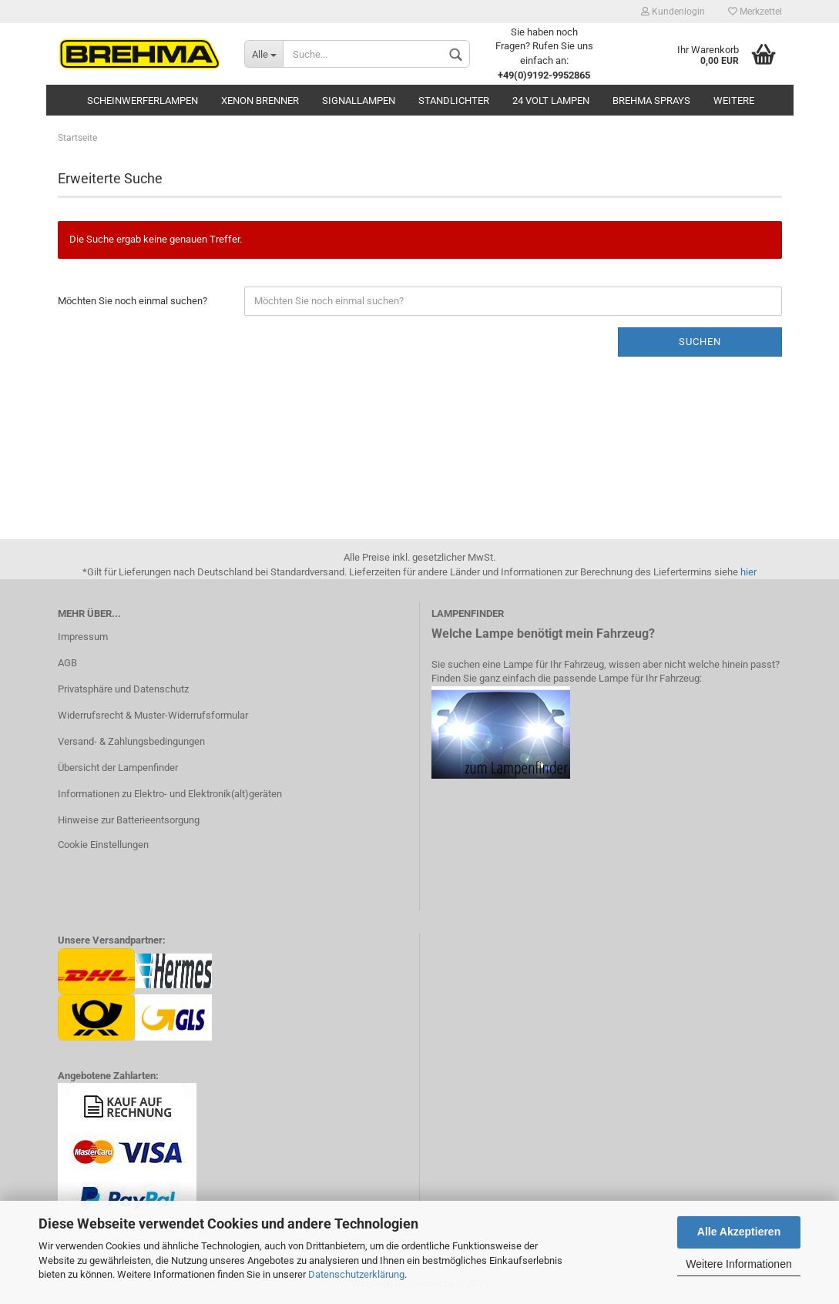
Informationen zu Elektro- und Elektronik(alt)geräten (170, 793)
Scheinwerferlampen (142, 100)
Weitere (733, 100)
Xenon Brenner (260, 100)
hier (748, 572)
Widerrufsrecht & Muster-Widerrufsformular (153, 715)
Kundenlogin (673, 11)
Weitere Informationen (738, 1264)
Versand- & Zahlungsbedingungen (131, 741)
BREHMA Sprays (651, 100)
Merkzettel (755, 11)
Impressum (83, 636)
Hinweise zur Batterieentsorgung (129, 820)
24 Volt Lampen (550, 100)
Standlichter (453, 100)
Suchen (700, 341)
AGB (67, 663)
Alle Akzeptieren (738, 1231)
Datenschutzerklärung (356, 1274)
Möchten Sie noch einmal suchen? (132, 301)
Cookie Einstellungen (103, 844)
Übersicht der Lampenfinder (118, 767)
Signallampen (358, 100)
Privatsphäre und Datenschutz (123, 689)
